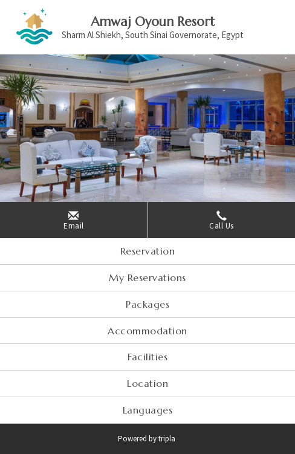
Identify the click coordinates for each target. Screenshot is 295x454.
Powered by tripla (148, 438)
